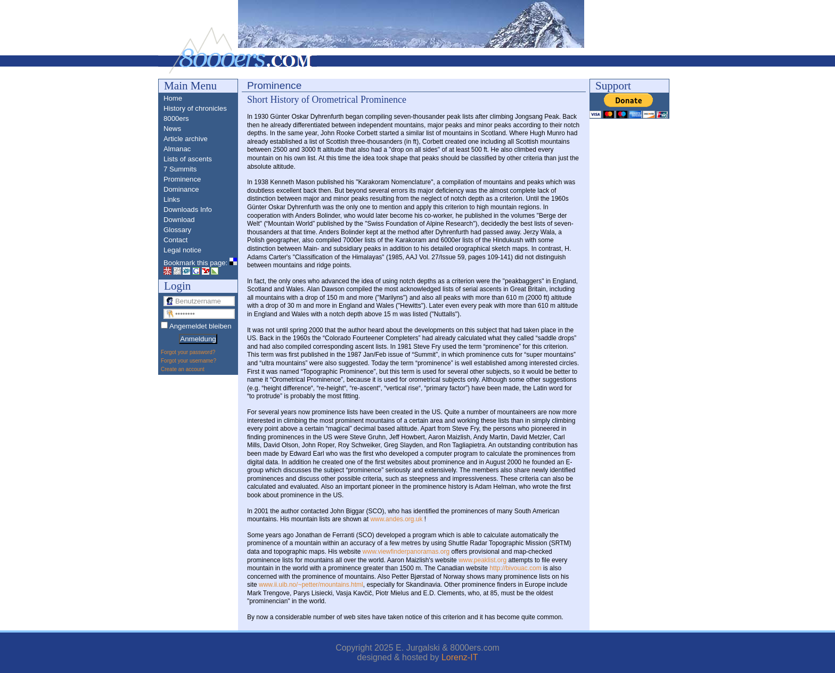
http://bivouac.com (515, 568)
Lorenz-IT (459, 657)
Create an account (182, 369)
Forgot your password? (188, 352)
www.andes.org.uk (396, 519)
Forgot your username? (188, 361)
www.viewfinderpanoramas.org (406, 551)
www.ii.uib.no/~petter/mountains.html (311, 584)
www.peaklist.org (482, 560)
